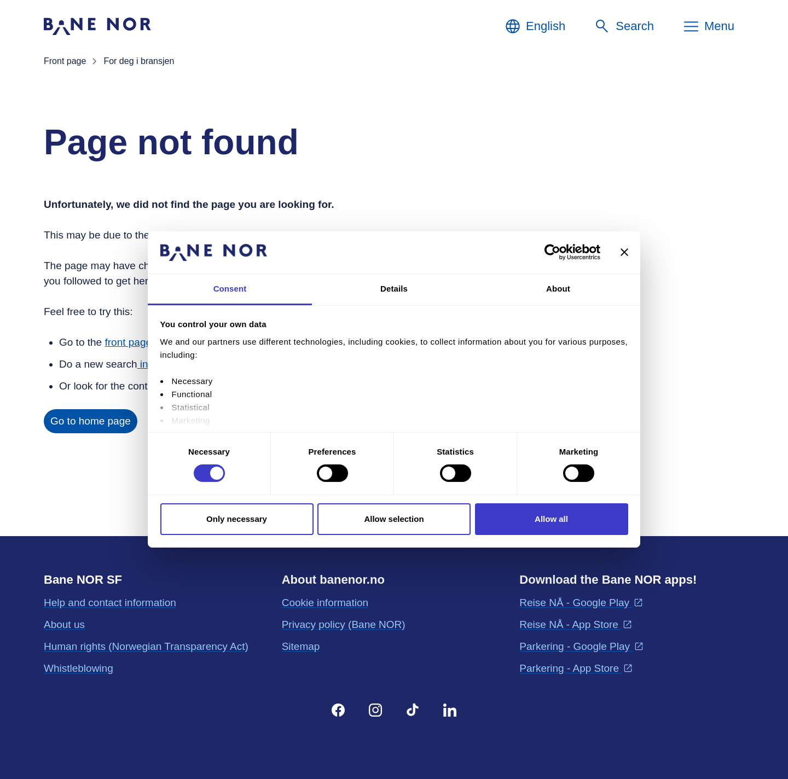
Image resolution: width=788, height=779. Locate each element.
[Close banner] (624, 252)
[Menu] (708, 26)
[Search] (624, 26)
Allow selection (394, 519)
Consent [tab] (230, 288)
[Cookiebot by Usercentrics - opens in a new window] (552, 252)
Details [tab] (394, 288)
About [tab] (558, 288)
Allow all (551, 519)
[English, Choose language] (534, 26)
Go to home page (90, 421)
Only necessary (236, 519)
